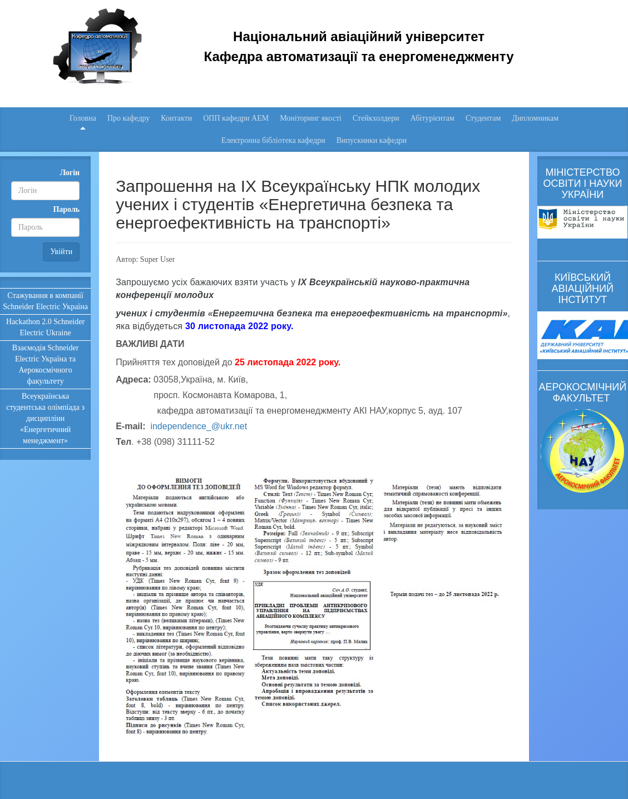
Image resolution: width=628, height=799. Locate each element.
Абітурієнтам (432, 118)
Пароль (66, 209)
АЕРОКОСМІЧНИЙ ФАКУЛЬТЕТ (583, 392)
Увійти (61, 251)
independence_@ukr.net (198, 426)
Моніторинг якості (311, 118)
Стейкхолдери (376, 118)
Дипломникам (535, 118)
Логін (70, 172)
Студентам (483, 118)
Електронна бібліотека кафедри (273, 140)
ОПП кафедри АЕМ (236, 118)
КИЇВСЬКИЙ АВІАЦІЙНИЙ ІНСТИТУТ (583, 288)
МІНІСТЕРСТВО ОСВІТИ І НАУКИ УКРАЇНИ (582, 183)
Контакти (176, 118)
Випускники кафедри (372, 140)
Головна (83, 118)
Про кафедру (128, 118)
